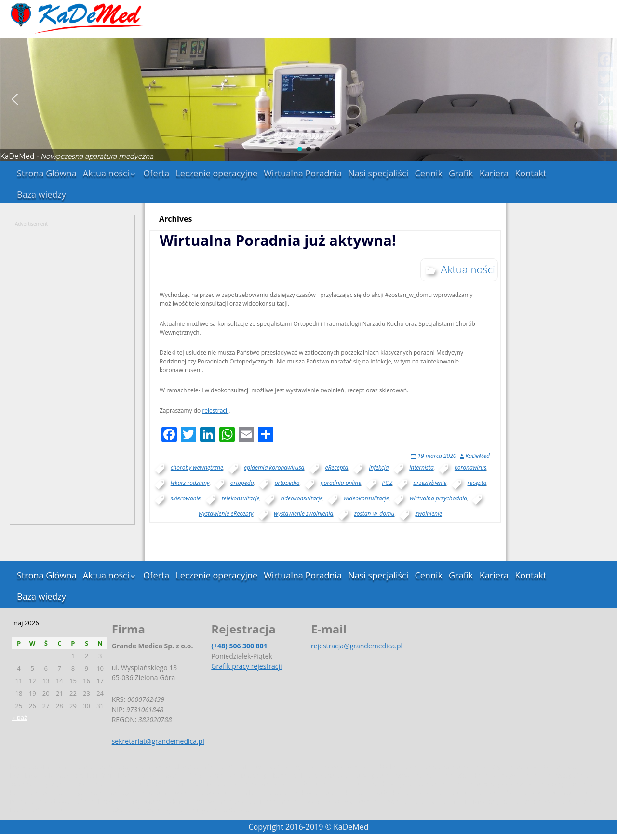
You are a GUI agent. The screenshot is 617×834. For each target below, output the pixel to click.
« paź (19, 717)
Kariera (494, 173)
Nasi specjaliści (378, 173)
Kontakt (530, 173)
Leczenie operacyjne (216, 173)
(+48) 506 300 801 (239, 645)
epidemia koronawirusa (274, 467)
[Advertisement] (72, 372)
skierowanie (186, 498)
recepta (477, 483)
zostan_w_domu (374, 514)
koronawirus (470, 467)
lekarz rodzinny (190, 483)
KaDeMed (478, 456)
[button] (15, 99)
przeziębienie (429, 483)
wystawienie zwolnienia (303, 514)
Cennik (429, 173)
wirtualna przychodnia (438, 498)
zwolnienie (429, 514)
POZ (387, 483)
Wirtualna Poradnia (303, 173)
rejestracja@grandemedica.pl (356, 645)
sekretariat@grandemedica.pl (158, 741)
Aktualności (106, 173)
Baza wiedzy (41, 194)
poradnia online (341, 483)
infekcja (379, 467)
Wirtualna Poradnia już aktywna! (278, 240)
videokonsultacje (302, 498)
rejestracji (215, 410)
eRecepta (336, 467)
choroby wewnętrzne (197, 467)
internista (421, 467)
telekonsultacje (241, 498)
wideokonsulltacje (366, 498)
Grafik (461, 173)
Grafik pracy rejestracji (246, 666)
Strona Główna (47, 173)
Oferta (156, 173)
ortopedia (287, 483)
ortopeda (242, 483)
